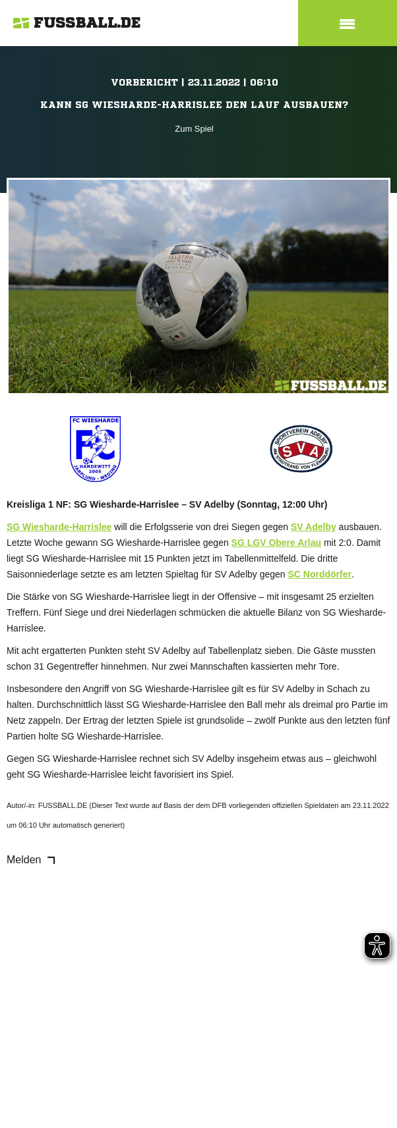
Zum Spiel (194, 129)
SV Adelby (313, 527)
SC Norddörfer (319, 574)
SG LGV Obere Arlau (276, 542)
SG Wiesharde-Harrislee (59, 527)
